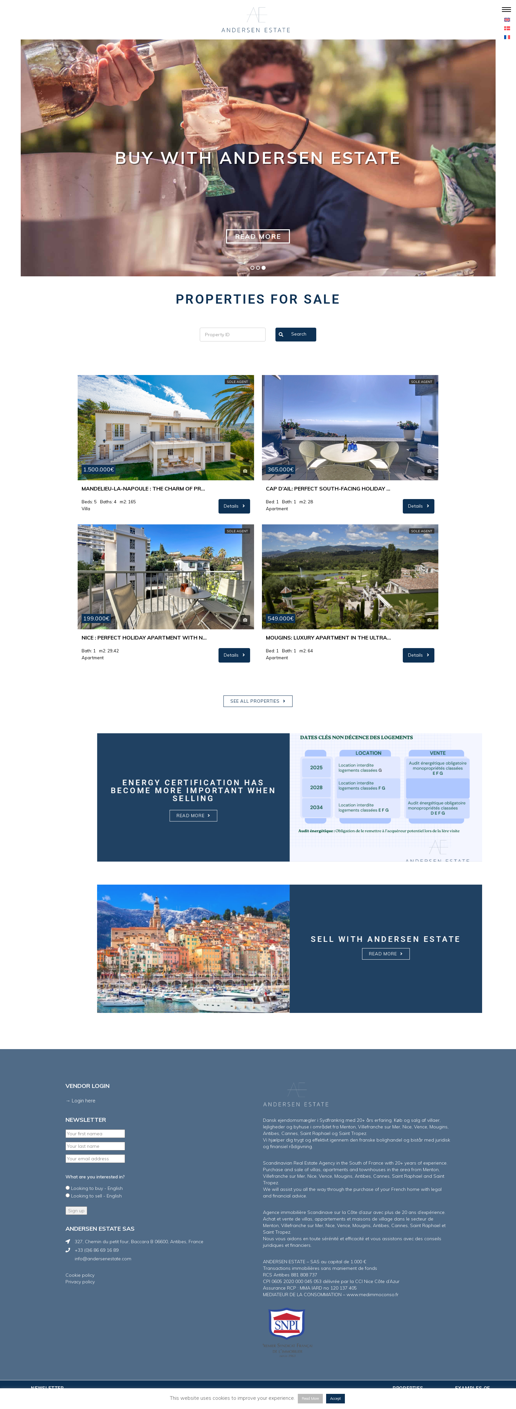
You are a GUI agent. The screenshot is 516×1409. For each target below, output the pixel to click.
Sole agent (237, 382)
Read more (258, 236)
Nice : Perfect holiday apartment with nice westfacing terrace (144, 637)
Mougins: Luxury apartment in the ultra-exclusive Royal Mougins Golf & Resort (328, 637)
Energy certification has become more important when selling (421, 790)
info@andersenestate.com (103, 1259)
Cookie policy (79, 1275)
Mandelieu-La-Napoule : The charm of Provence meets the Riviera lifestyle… (144, 488)
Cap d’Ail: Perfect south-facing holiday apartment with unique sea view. (328, 488)
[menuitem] (507, 19)
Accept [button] (335, 1398)
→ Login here (80, 1100)
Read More (310, 1398)
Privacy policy (80, 1282)
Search (292, 334)
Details (234, 506)
